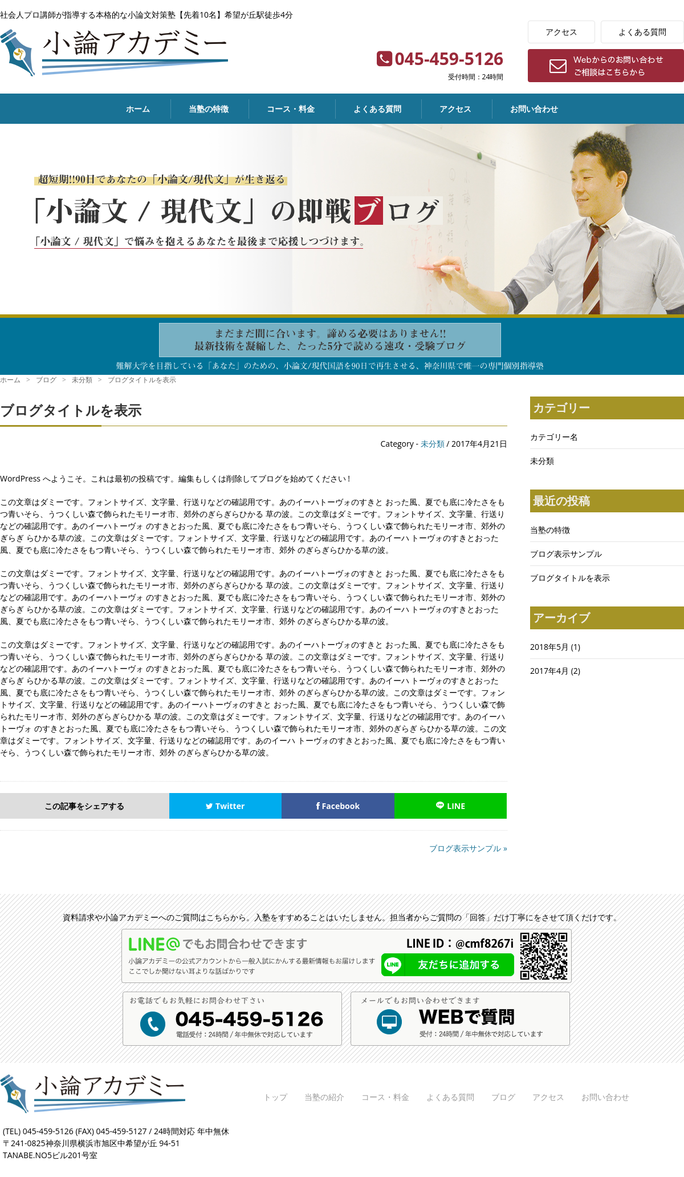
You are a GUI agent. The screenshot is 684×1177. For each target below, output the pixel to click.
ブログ (503, 1097)
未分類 (433, 443)
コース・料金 (291, 108)
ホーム (138, 108)
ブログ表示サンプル (566, 553)
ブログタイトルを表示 (570, 577)
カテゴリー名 (554, 436)
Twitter (225, 805)
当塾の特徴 (209, 108)
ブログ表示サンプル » (468, 848)
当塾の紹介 (324, 1097)
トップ (275, 1097)
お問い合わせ (534, 108)
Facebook (338, 805)
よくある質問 (642, 31)
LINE (450, 805)
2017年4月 (549, 670)
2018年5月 (549, 646)
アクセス (561, 31)
